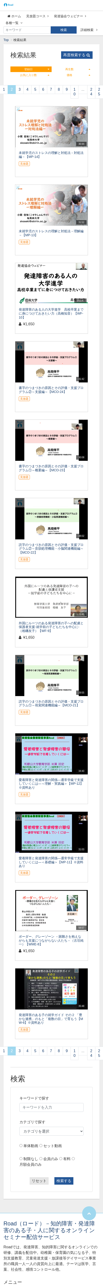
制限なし (30, 1159)
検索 (63, 30)
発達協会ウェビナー (70, 16)
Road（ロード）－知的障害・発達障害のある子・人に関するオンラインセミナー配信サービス (49, 1230)
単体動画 (30, 1146)
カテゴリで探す (32, 1122)
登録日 (36, 69)
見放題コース (37, 16)
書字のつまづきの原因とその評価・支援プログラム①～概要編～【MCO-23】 (51, 468)
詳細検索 (89, 30)
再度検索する (76, 55)
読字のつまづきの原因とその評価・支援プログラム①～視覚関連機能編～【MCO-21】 (51, 703)
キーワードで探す (34, 1098)
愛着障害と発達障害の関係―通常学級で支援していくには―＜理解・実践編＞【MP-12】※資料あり (51, 784)
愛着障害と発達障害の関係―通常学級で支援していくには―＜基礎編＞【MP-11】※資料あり (51, 862)
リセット (39, 1181)
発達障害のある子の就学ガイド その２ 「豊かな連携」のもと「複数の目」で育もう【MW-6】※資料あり (51, 1019)
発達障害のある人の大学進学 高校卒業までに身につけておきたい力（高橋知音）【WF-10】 (51, 313)
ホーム (14, 16)
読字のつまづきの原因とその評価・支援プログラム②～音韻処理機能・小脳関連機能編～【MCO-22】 (51, 549)
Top (6, 40)
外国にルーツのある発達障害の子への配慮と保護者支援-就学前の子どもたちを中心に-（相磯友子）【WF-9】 (51, 627)
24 (91, 91)
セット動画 (52, 1146)
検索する (63, 1181)
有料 (67, 1159)
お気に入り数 (34, 75)
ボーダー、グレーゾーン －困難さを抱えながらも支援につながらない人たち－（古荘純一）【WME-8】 (51, 940)
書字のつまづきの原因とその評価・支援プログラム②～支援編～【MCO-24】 (51, 390)
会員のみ (50, 1159)
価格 (78, 75)
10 (75, 91)
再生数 (77, 69)
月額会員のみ (30, 1164)
